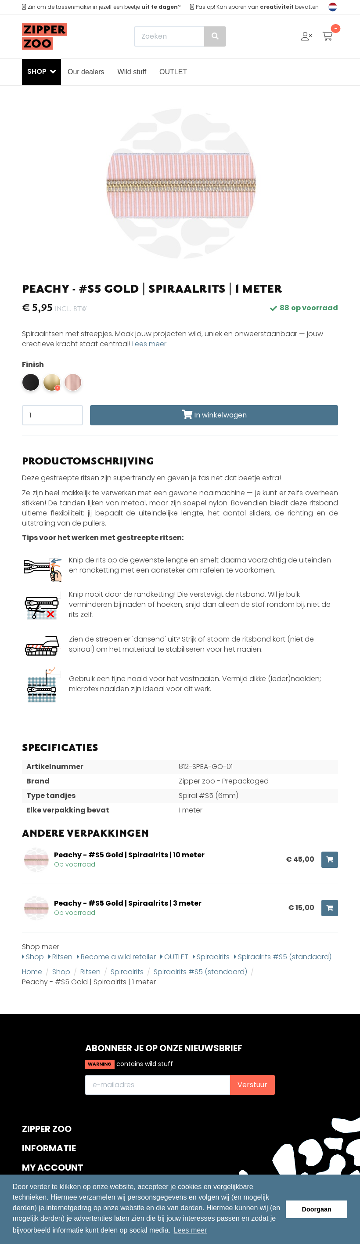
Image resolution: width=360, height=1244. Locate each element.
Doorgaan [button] (316, 1209)
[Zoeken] (180, 36)
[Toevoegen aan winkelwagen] (329, 860)
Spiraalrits (211, 957)
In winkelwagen (214, 415)
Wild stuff (132, 72)
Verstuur (252, 1085)
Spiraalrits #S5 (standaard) (282, 957)
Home (32, 972)
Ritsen (60, 957)
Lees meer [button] (190, 1230)
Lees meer (149, 344)
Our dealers (86, 72)
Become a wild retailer (116, 957)
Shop (33, 957)
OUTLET (173, 72)
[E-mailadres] (157, 1085)
